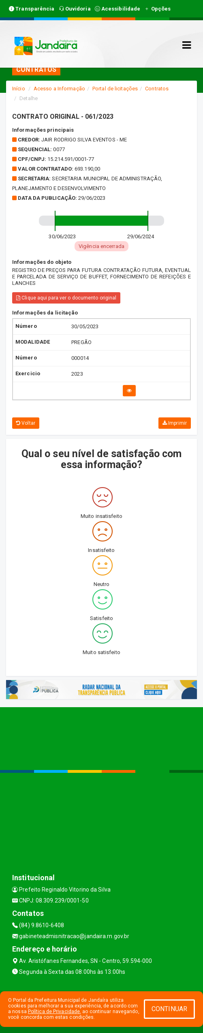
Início (18, 89)
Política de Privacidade (54, 1011)
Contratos (157, 89)
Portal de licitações (115, 89)
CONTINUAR (169, 1009)
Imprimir (174, 423)
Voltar (25, 423)
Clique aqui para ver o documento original (66, 298)
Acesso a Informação (59, 89)
